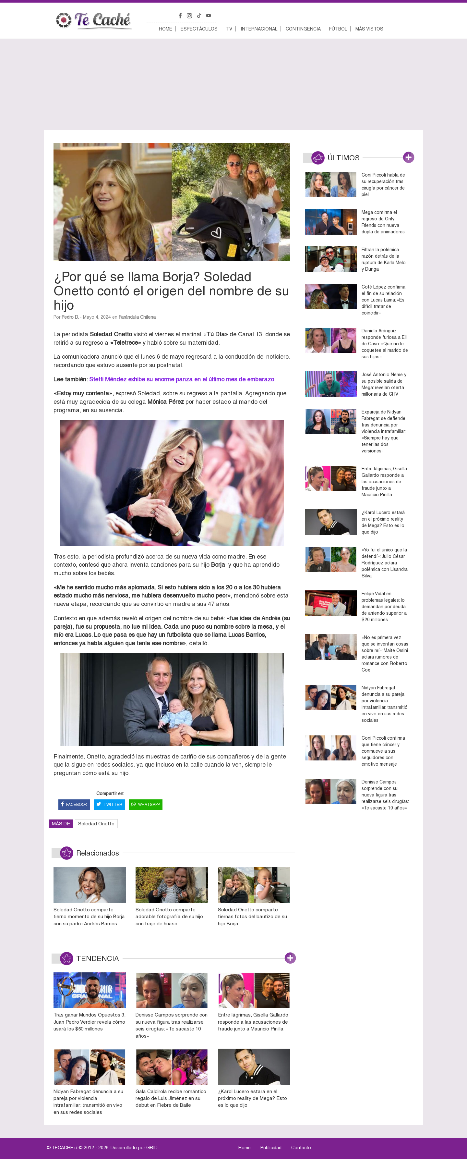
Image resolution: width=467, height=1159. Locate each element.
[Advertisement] (233, 84)
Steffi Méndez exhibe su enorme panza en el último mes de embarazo (181, 379)
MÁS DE (61, 823)
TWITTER (109, 805)
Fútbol (338, 28)
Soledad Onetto (96, 823)
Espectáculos (199, 28)
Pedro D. (70, 317)
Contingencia (303, 28)
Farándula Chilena (137, 317)
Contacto (301, 1147)
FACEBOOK (74, 805)
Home (165, 28)
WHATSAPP (145, 805)
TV (229, 28)
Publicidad (270, 1147)
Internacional (259, 28)
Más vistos (369, 28)
